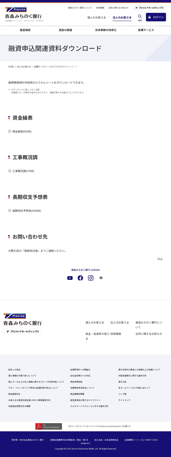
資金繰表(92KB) (20, 131)
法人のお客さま (119, 322)
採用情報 (115, 334)
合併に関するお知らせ (148, 334)
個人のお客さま (95, 322)
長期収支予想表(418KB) (24, 211)
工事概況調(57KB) (21, 171)
